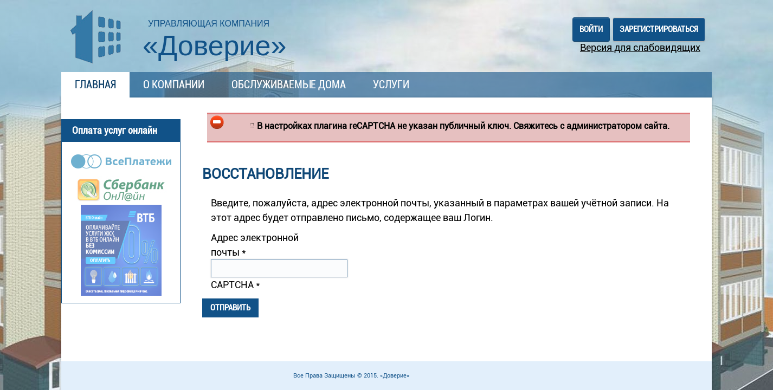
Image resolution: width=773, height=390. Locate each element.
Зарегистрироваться (659, 29)
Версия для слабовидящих (640, 47)
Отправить (230, 308)
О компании (173, 84)
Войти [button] (591, 29)
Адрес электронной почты (255, 245)
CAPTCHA (235, 284)
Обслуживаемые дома (288, 84)
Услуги (391, 84)
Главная (95, 84)
